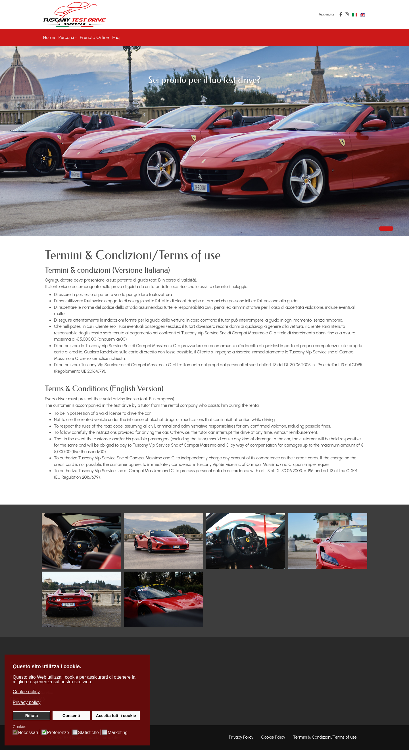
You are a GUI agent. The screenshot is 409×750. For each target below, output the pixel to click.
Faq (116, 37)
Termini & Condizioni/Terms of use (325, 737)
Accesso (326, 14)
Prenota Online (94, 37)
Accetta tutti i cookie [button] (116, 715)
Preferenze (58, 732)
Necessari (28, 732)
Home (49, 37)
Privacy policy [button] (27, 702)
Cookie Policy (273, 737)
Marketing (118, 732)
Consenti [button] (71, 715)
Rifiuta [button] (31, 715)
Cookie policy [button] (26, 691)
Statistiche (88, 732)
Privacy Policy (241, 737)
